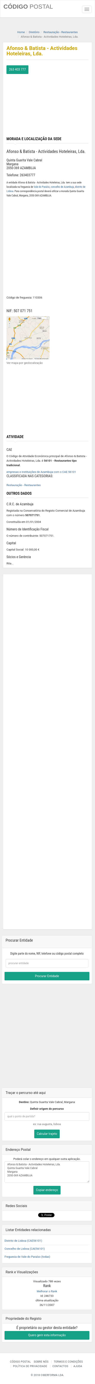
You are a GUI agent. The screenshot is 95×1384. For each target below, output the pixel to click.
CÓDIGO (28, 6)
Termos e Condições (68, 1361)
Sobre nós (41, 1361)
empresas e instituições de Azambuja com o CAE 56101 (41, 472)
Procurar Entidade (47, 976)
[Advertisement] (47, 104)
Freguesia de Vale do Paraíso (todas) (27, 1256)
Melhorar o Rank (47, 1291)
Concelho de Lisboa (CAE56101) (25, 1248)
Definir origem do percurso (47, 1108)
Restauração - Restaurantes (23, 485)
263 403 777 (17, 69)
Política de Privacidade (30, 1366)
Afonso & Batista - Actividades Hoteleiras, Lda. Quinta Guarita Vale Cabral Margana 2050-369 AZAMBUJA (47, 1172)
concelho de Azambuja (62, 186)
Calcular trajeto (47, 1133)
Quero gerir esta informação (47, 1335)
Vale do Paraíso (42, 186)
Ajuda (77, 1366)
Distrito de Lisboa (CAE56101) (23, 1240)
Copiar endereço (47, 1190)
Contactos (60, 1366)
